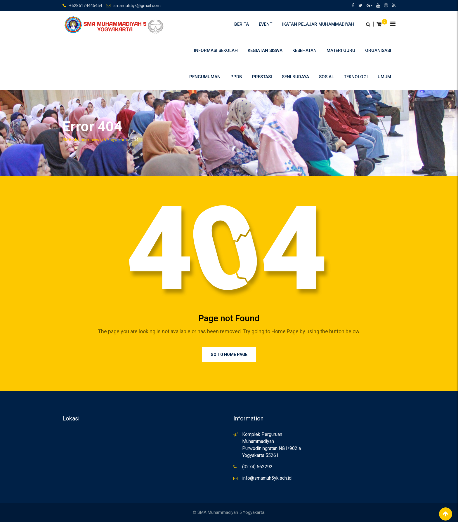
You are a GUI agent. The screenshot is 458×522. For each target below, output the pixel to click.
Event (265, 24)
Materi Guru (341, 50)
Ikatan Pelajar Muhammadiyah (318, 24)
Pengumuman (205, 76)
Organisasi (378, 50)
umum (384, 76)
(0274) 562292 (257, 466)
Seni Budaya (295, 76)
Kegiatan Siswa (265, 50)
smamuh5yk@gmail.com (137, 5)
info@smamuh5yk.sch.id (267, 478)
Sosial (326, 76)
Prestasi (262, 76)
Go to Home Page (229, 354)
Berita (241, 24)
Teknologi (356, 76)
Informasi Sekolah (216, 50)
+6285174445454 (85, 5)
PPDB (236, 76)
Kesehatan (304, 50)
